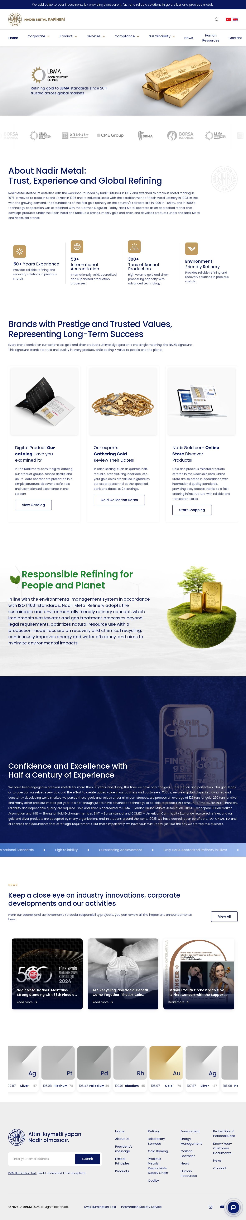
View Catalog (33, 505)
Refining (154, 1131)
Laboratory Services (156, 1141)
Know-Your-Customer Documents (222, 1148)
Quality (153, 1180)
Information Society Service (141, 1207)
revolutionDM (22, 1207)
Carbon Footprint (188, 1153)
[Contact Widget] (233, 1207)
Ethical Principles (122, 1161)
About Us (122, 1139)
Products (122, 1171)
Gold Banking (158, 1151)
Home (13, 37)
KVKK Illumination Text (22, 1173)
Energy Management (191, 1141)
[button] (39, 36)
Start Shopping (192, 510)
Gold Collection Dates (119, 500)
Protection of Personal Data (224, 1133)
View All (224, 916)
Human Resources (210, 38)
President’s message (123, 1148)
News (188, 37)
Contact (235, 37)
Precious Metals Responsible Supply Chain (158, 1166)
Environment (190, 1131)
